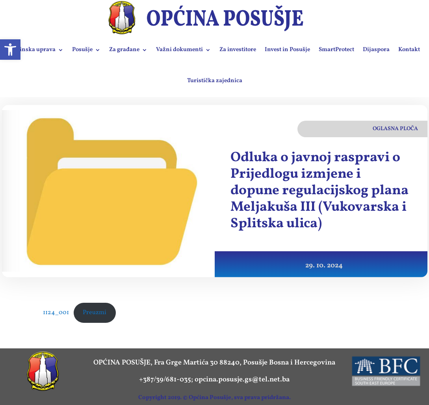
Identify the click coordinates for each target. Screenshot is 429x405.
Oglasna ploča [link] (395, 129)
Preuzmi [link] (94, 312)
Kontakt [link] (409, 50)
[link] (10, 49)
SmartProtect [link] (336, 50)
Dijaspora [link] (376, 50)
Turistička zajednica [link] (214, 81)
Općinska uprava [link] (32, 50)
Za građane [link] (124, 50)
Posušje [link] (82, 50)
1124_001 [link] (56, 312)
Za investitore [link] (237, 50)
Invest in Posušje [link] (287, 50)
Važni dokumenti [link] (179, 50)
